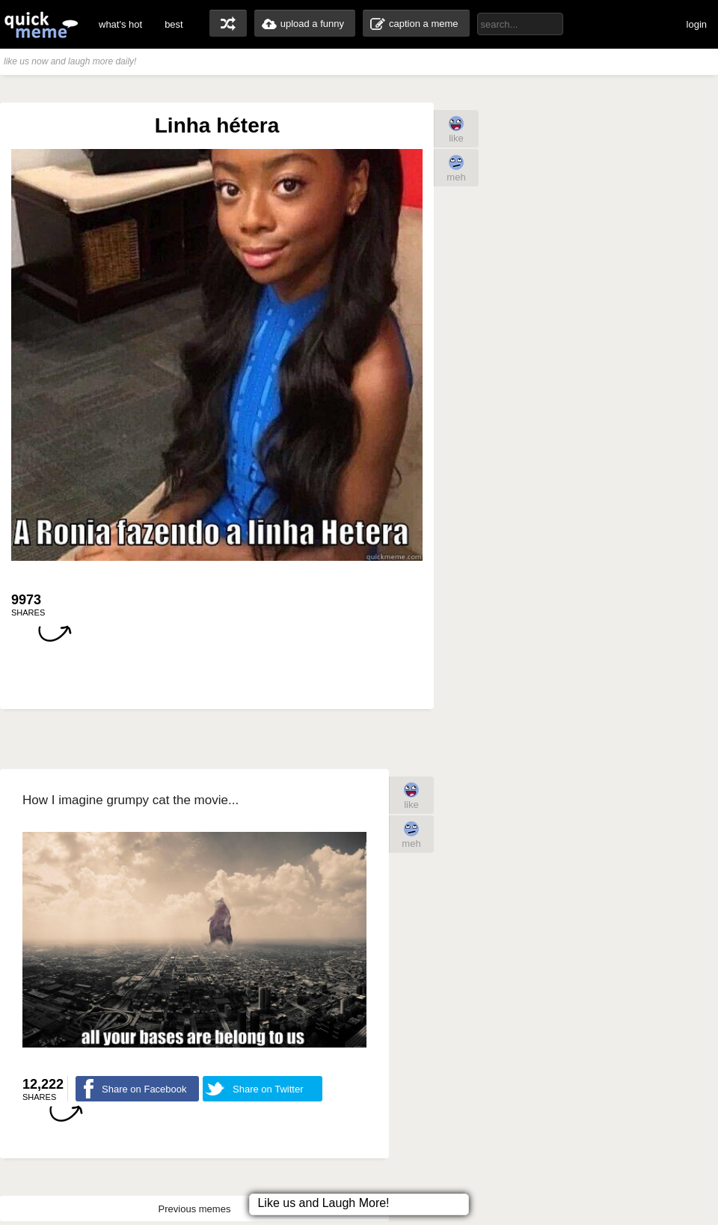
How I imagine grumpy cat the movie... (130, 800)
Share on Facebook (144, 1089)
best (174, 24)
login (697, 24)
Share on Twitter (268, 1089)
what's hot (120, 24)
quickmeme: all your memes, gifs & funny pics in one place (41, 24)
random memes (228, 23)
